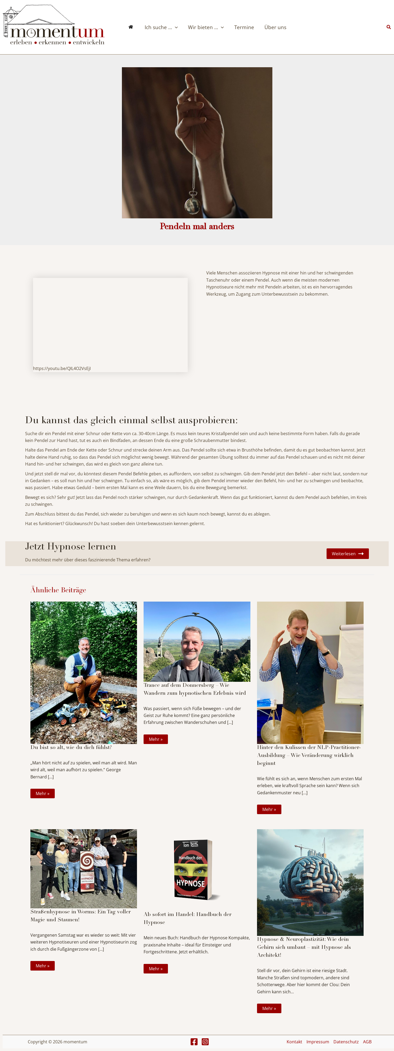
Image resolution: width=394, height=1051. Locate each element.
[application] (174, 27)
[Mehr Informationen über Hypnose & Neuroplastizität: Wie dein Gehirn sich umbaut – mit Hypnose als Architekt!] (310, 882)
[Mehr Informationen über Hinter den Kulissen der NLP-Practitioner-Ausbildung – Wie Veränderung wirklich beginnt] (310, 672)
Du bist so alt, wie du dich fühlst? (71, 748)
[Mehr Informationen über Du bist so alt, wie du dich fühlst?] (83, 672)
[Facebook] (194, 1042)
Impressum (317, 1042)
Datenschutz (346, 1042)
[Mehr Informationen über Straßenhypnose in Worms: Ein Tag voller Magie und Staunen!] (83, 868)
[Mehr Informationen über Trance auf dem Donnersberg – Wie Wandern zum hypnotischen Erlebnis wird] (197, 641)
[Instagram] (205, 1042)
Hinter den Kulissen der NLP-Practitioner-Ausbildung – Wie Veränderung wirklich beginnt (309, 755)
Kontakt (294, 1042)
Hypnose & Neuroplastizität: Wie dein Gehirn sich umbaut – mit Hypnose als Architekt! (304, 947)
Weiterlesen (348, 554)
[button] (389, 27)
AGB (367, 1042)
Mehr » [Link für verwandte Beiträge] (42, 793)
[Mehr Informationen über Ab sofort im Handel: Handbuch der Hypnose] (197, 870)
